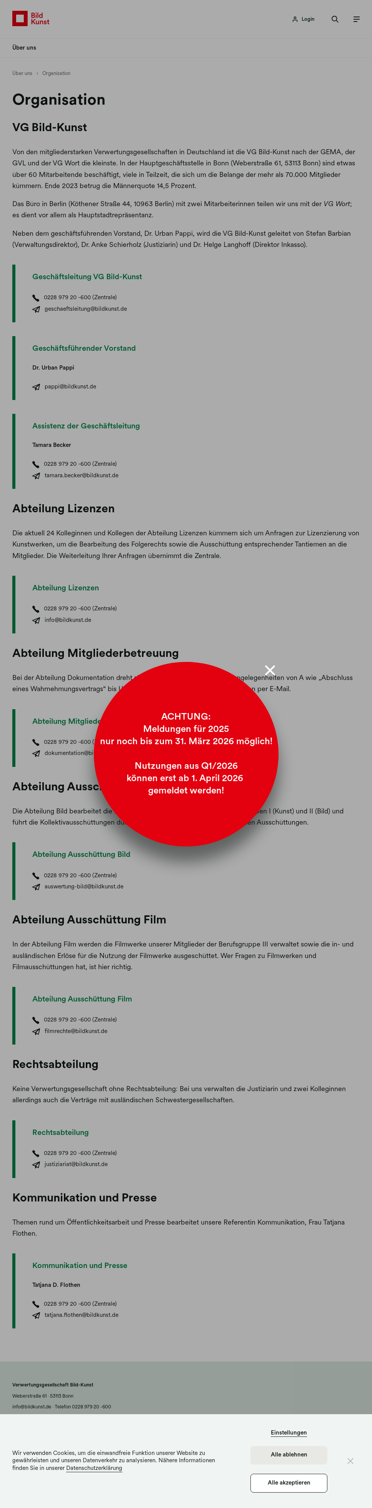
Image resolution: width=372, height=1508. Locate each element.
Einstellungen (289, 1433)
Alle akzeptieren (289, 1483)
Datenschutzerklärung (94, 1468)
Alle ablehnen (289, 1455)
